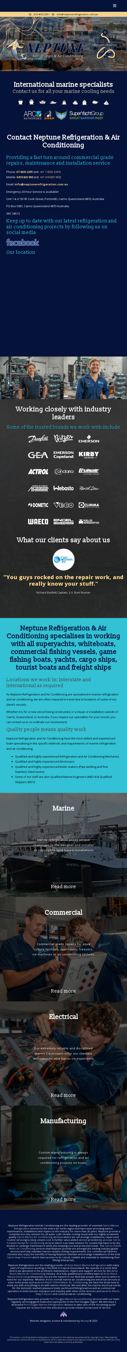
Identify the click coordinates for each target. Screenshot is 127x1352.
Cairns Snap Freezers (19, 1257)
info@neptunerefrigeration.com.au (75, 14)
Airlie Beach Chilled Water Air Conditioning (63, 1282)
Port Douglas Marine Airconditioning (71, 1299)
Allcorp (85, 1320)
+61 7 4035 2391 (50, 172)
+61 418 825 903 (50, 177)
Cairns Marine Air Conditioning (34, 1237)
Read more (63, 887)
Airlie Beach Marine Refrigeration (86, 1265)
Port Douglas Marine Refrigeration (44, 1304)
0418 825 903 (25, 177)
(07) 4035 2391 (39, 14)
